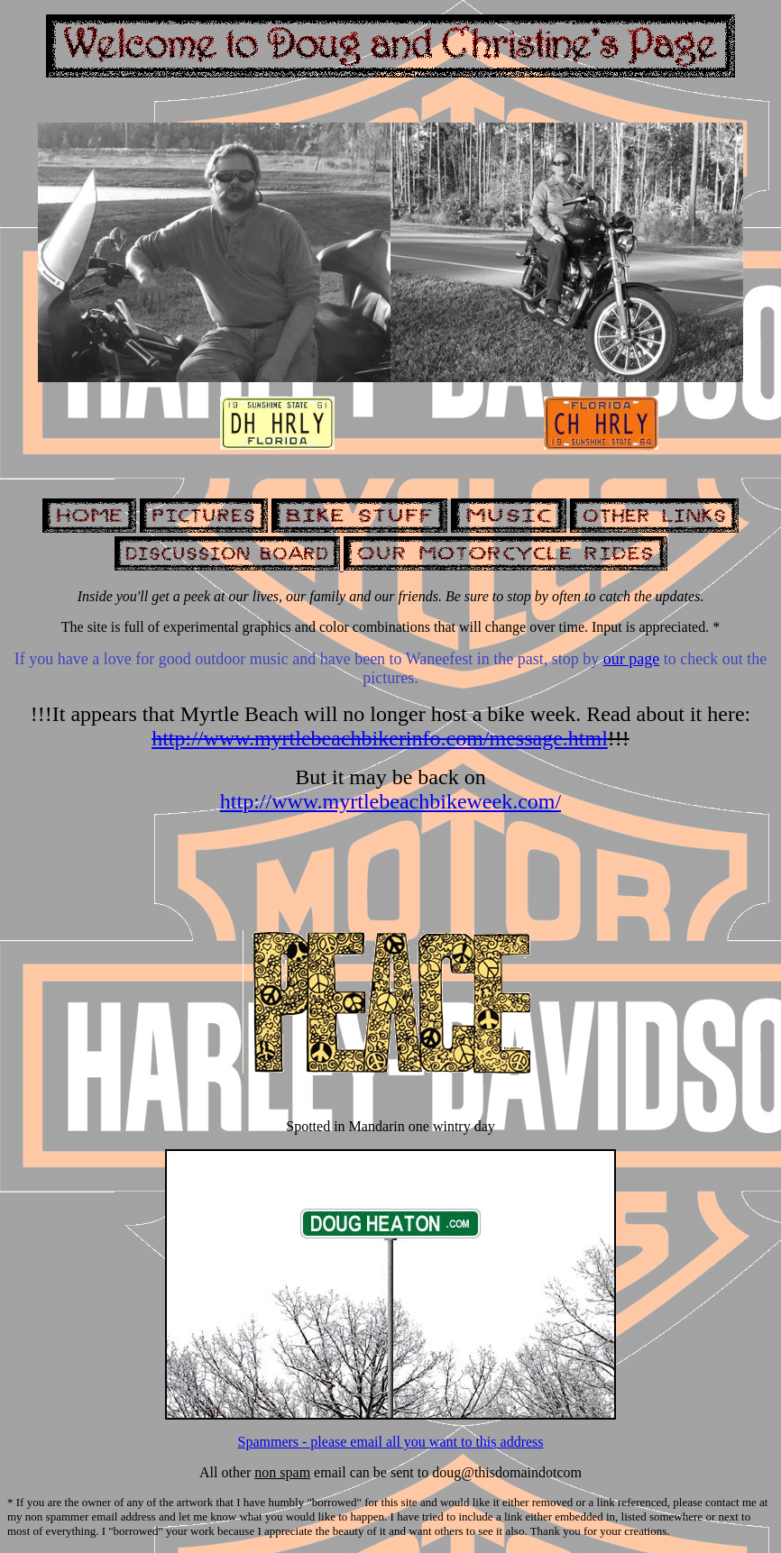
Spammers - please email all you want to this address (390, 1441)
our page (631, 659)
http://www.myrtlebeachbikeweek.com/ (390, 801)
